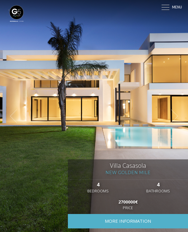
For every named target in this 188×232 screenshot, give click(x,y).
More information (128, 221)
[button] (16, 116)
